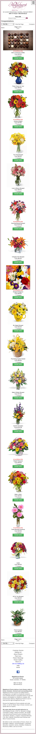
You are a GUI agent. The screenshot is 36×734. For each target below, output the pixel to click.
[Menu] (33, 3)
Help (18, 665)
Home (18, 667)
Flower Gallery (18, 660)
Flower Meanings (18, 658)
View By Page (19, 24)
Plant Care (18, 656)
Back (2, 27)
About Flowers (18, 654)
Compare (32, 24)
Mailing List (18, 652)
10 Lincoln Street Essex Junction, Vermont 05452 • (18, 12)
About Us (18, 661)
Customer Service (18, 650)
